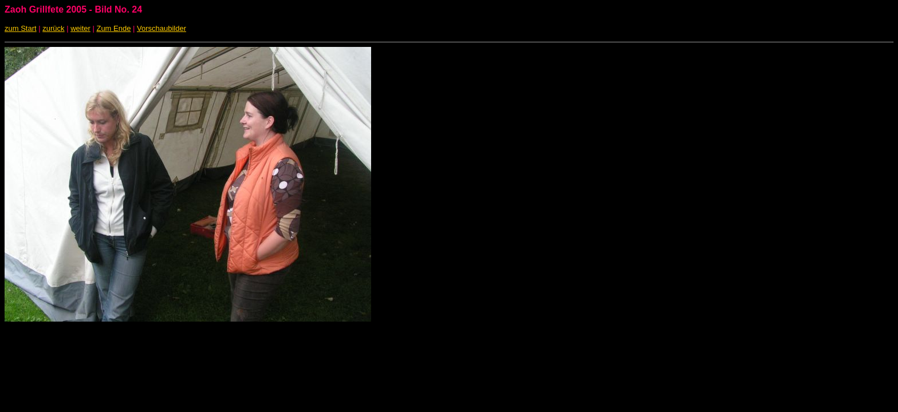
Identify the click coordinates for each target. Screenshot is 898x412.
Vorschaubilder (161, 28)
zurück (53, 28)
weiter (80, 28)
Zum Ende (113, 28)
